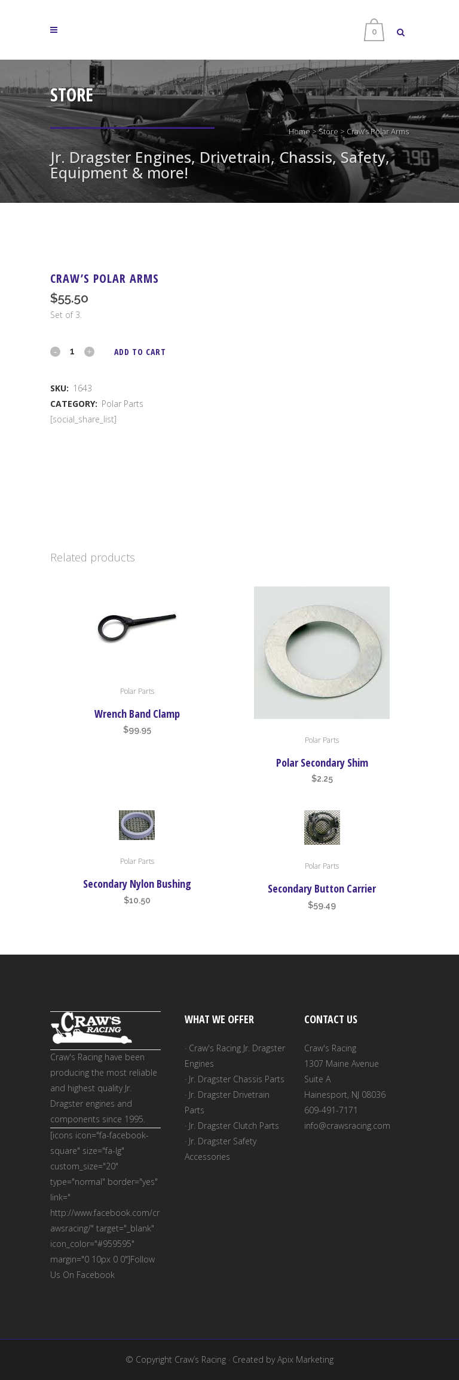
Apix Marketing (305, 1359)
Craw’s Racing (200, 1359)
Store (328, 131)
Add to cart (140, 351)
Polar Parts (122, 403)
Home (299, 131)
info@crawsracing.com (347, 1125)
